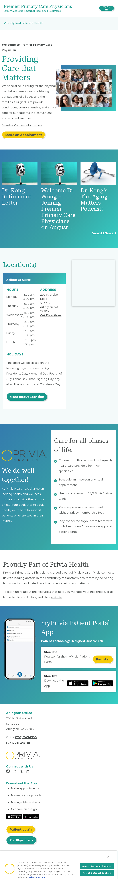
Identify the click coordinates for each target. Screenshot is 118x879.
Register (103, 659)
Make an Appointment (23, 135)
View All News (104, 233)
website (56, 597)
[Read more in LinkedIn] (28, 771)
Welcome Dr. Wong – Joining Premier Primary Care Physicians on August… (58, 209)
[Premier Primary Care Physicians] (40, 8)
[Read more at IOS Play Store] (77, 683)
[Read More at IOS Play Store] (14, 816)
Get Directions (50, 315)
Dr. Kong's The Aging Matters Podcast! (94, 199)
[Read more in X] (21, 771)
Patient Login (21, 829)
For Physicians (21, 840)
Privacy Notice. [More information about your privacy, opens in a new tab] (37, 877)
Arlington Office (18, 279)
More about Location (27, 397)
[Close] (108, 856)
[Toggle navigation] (106, 8)
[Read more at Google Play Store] (102, 683)
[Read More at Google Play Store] (31, 816)
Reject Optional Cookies (97, 873)
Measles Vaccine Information (22, 125)
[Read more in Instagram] (15, 771)
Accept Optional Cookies (96, 866)
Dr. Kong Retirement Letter (16, 196)
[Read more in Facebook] (8, 771)
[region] (58, 865)
